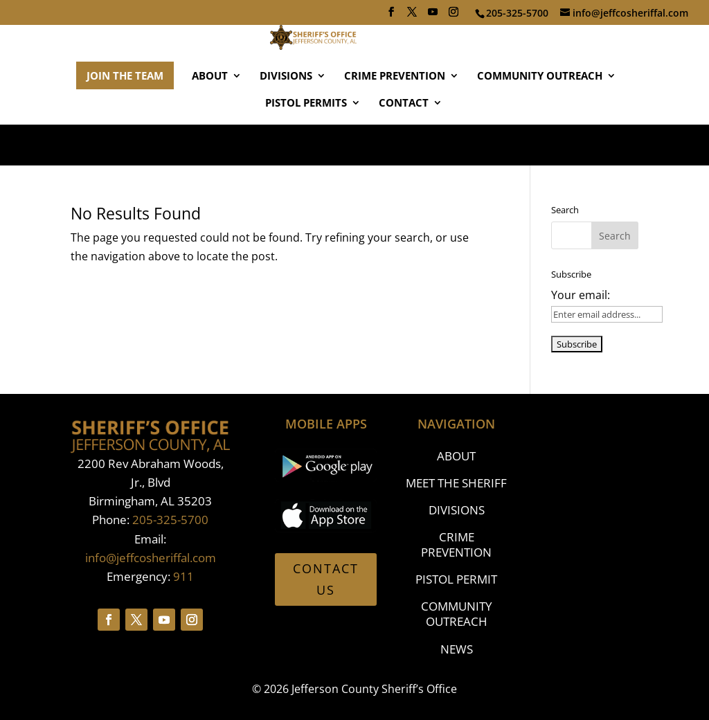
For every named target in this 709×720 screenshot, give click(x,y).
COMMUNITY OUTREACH (539, 117)
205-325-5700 (170, 520)
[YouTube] (433, 16)
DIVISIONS (286, 117)
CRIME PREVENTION (394, 117)
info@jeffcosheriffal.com (150, 558)
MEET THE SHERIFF (456, 483)
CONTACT (404, 144)
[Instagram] (453, 16)
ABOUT (210, 117)
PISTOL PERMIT (456, 579)
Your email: (580, 295)
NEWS (456, 649)
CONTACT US (326, 579)
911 (183, 576)
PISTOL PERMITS (306, 144)
